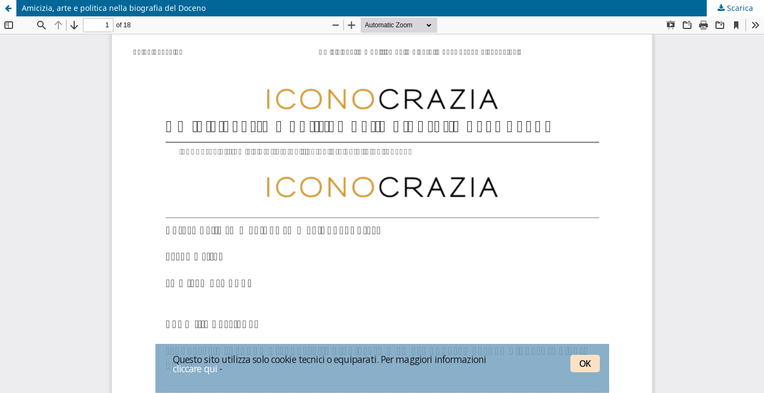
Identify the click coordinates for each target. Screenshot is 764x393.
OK (585, 364)
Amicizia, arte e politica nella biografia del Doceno (114, 8)
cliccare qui (195, 368)
